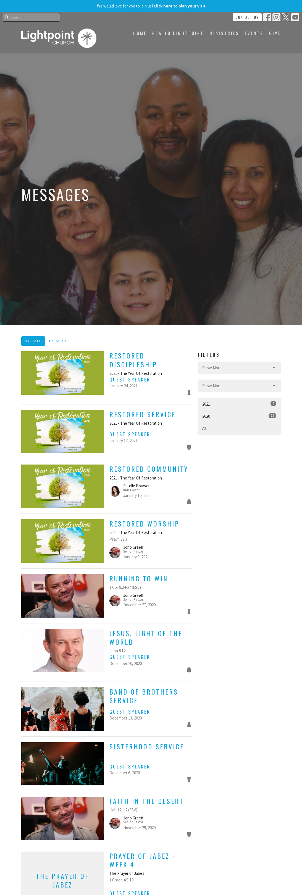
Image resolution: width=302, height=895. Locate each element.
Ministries (224, 33)
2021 (239, 404)
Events (254, 33)
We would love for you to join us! (152, 6)
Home (140, 33)
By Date (33, 341)
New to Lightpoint (178, 33)
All (204, 428)
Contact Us (247, 17)
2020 (239, 416)
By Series (59, 341)
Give (275, 33)
